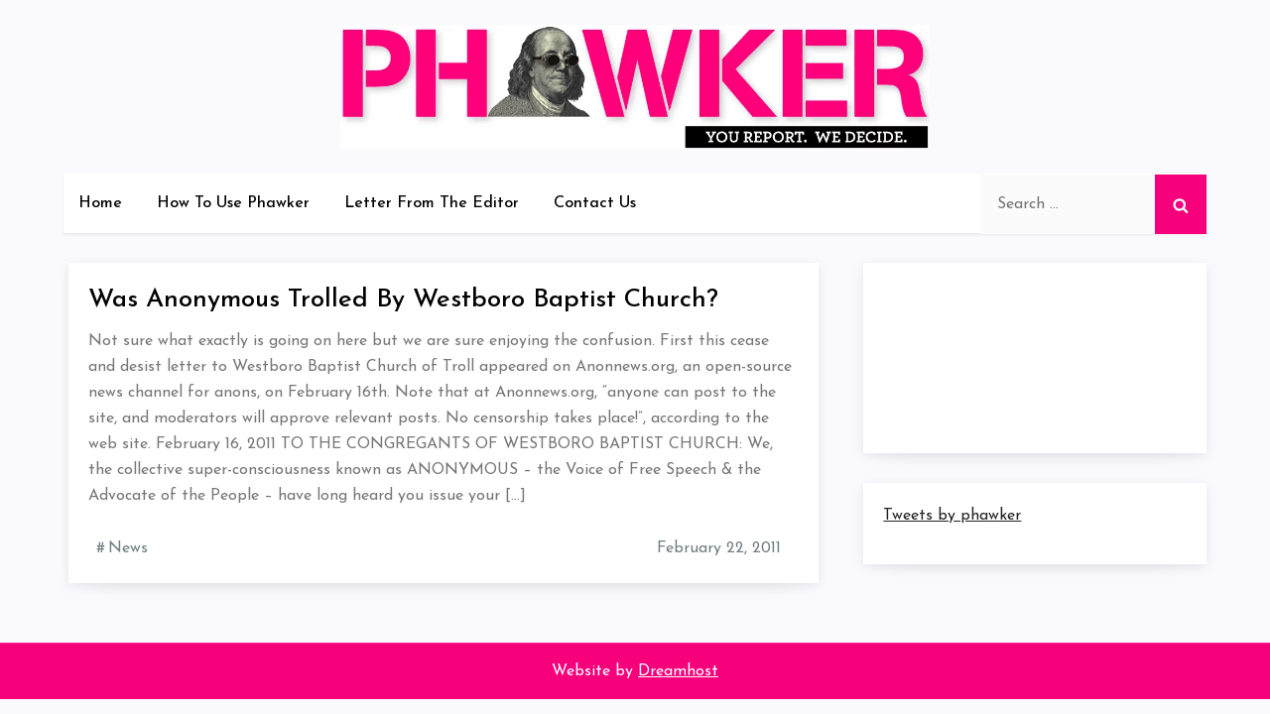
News (128, 548)
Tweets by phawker (952, 516)
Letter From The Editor (431, 203)
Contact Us (595, 203)
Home (100, 203)
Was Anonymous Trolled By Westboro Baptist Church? (403, 300)
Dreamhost (678, 671)
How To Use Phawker (233, 203)
